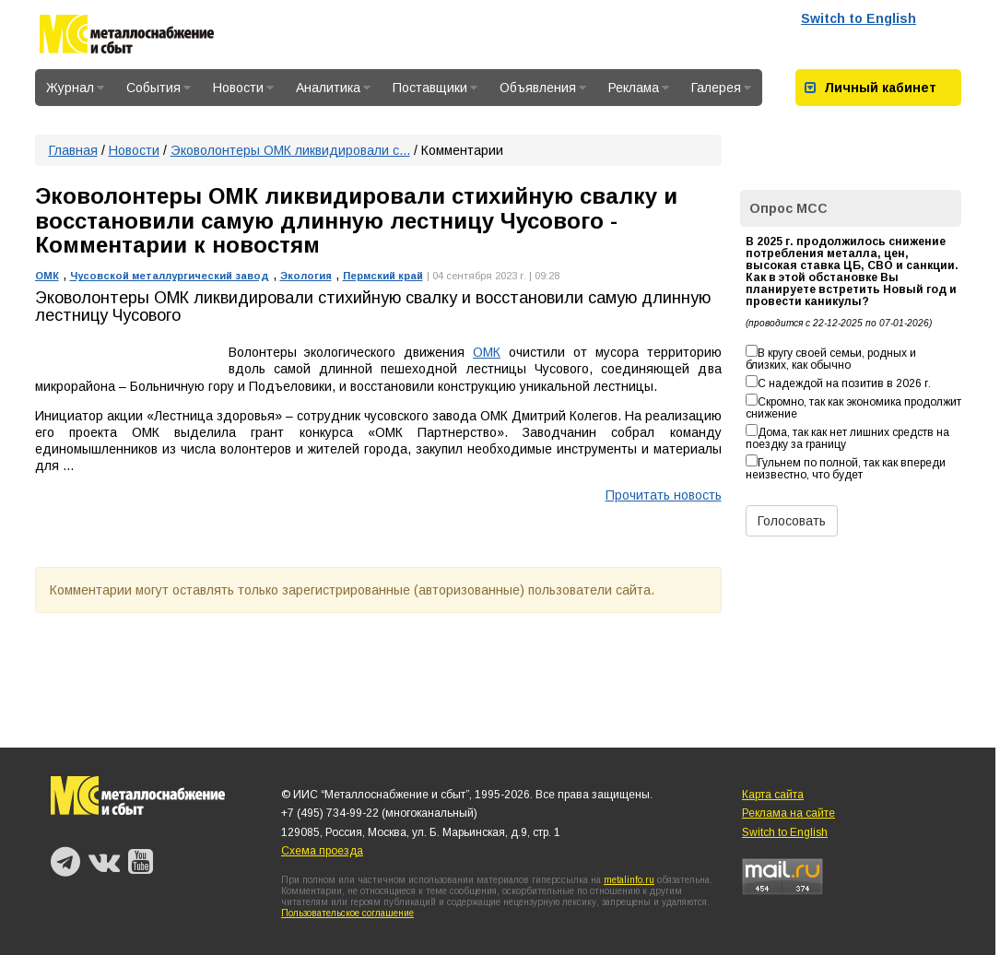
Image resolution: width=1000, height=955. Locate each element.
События (158, 87)
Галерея (721, 87)
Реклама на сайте (788, 813)
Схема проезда (322, 850)
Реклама (638, 87)
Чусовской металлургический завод (169, 275)
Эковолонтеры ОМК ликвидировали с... (290, 150)
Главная (73, 150)
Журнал (75, 87)
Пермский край (383, 275)
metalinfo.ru (629, 880)
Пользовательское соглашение (347, 913)
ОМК (47, 275)
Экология (306, 275)
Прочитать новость (664, 495)
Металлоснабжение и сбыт (127, 37)
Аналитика (333, 87)
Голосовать (792, 520)
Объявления (543, 87)
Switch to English (858, 18)
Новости (243, 87)
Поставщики (435, 87)
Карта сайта (773, 794)
